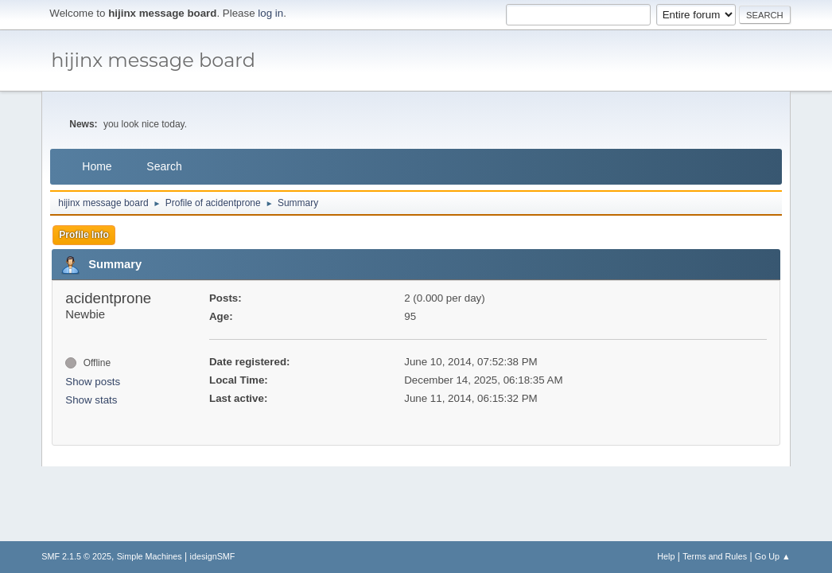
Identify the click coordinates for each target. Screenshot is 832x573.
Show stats (91, 400)
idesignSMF (212, 556)
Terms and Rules (714, 556)
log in (270, 13)
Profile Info (84, 234)
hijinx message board (153, 60)
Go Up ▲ (773, 556)
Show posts (92, 382)
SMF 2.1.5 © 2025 (76, 556)
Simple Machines (149, 556)
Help (666, 556)
